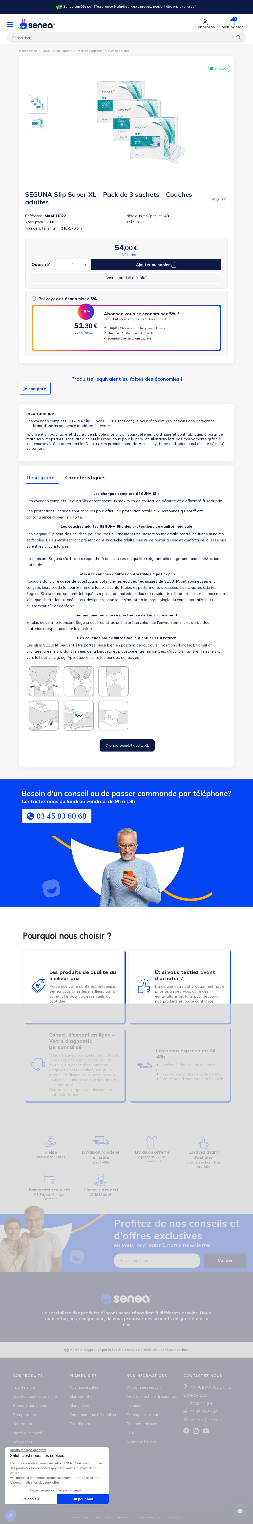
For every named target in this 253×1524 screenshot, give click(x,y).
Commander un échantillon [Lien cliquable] (93, 1414)
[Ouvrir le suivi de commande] (240, 1511)
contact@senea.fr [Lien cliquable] (206, 1419)
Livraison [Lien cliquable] (134, 1405)
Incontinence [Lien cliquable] (24, 1387)
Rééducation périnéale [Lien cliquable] (33, 1405)
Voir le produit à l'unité (126, 277)
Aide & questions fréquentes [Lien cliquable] (151, 1396)
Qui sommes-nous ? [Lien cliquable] (143, 1387)
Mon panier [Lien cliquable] (79, 1405)
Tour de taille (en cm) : (42, 228)
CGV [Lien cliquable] (130, 1433)
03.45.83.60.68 (101, 1195)
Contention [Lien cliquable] (22, 1423)
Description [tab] (40, 477)
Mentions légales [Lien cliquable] (141, 1442)
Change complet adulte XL (127, 745)
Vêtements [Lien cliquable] (22, 1442)
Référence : (34, 216)
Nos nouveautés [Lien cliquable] (84, 1387)
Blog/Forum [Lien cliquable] (80, 1423)
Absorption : (35, 222)
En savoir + (158, 319)
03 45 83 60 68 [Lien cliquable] (203, 1411)
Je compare (34, 388)
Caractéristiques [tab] (85, 477)
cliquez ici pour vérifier (170, 1350)
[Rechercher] (126, 37)
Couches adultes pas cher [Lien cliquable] (35, 1396)
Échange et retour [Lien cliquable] (142, 1414)
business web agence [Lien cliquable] (170, 1517)
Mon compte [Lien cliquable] (81, 1396)
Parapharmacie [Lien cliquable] (26, 1414)
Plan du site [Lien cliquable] (83, 1375)
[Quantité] (72, 264)
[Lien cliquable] (125, 7)
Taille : (131, 222)
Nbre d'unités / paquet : (144, 216)
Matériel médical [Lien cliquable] (27, 1433)
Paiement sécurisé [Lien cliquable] (143, 1423)
